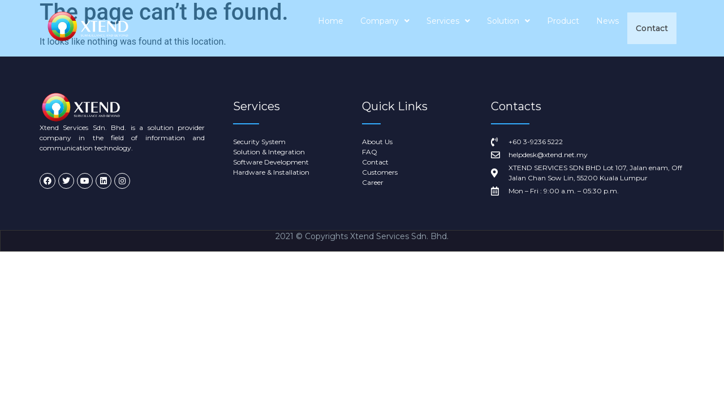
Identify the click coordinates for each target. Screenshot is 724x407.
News (608, 28)
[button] (385, 28)
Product (564, 28)
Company (385, 28)
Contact (652, 28)
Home (331, 28)
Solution (509, 28)
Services (449, 28)
